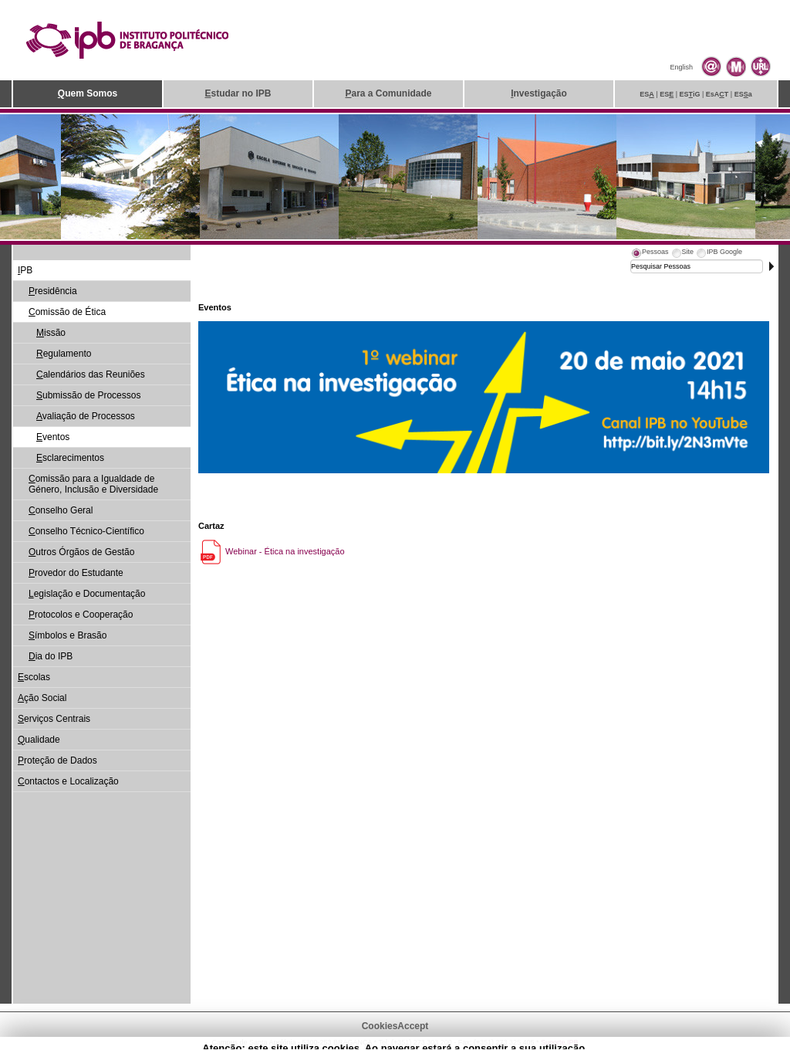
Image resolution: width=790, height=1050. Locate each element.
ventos (52, 437)
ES (647, 94)
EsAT (717, 94)
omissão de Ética (67, 312)
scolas (34, 677)
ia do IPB (51, 656)
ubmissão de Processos (88, 395)
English (681, 67)
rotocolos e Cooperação (81, 614)
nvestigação (539, 93)
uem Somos (87, 93)
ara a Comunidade (388, 93)
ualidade (39, 739)
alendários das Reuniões (90, 374)
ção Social (42, 698)
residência (53, 291)
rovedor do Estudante (76, 572)
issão (51, 332)
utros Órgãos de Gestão (81, 552)
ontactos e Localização (68, 781)
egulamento (63, 353)
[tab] (649, 254)
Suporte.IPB (560, 1042)
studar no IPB (237, 93)
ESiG (690, 94)
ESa (743, 94)
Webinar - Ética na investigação (271, 551)
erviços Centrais (54, 718)
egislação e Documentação (87, 593)
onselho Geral (61, 510)
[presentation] (649, 254)
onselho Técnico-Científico (86, 531)
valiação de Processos (85, 416)
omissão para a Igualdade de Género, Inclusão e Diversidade (93, 484)
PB (25, 270)
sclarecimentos (70, 457)
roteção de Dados (57, 760)
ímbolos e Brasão (67, 635)
